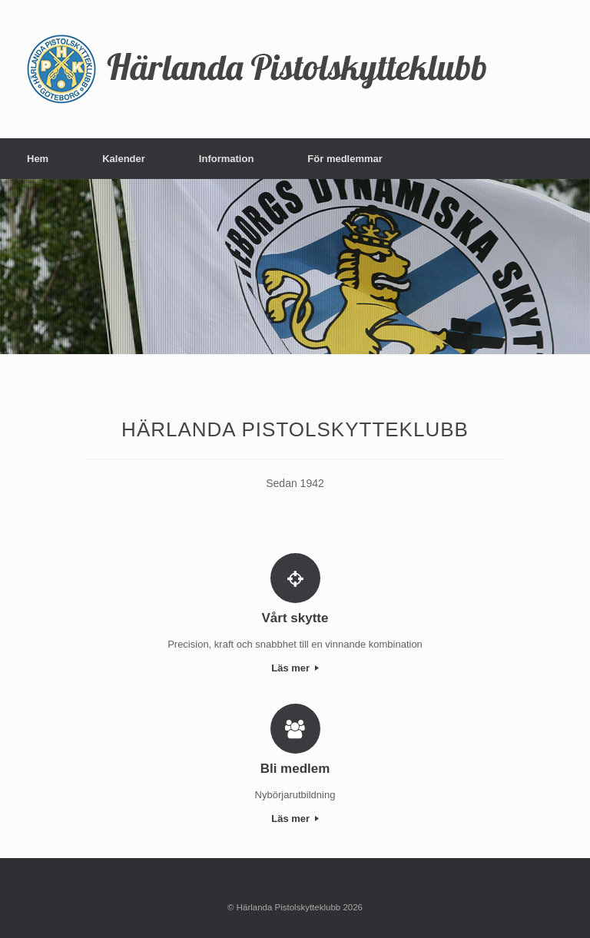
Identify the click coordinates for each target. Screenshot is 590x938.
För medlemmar (345, 158)
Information (226, 158)
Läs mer (294, 668)
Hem (37, 158)
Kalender (123, 158)
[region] (295, 266)
